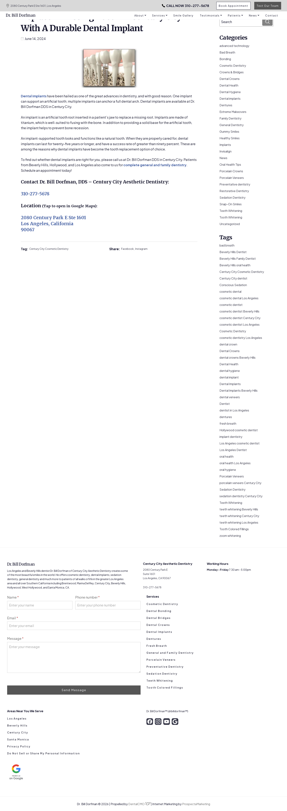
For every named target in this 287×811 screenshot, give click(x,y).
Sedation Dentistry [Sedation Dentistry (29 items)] (232, 489)
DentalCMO (139, 804)
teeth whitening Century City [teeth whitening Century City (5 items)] (239, 516)
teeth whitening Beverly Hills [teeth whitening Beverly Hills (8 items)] (238, 509)
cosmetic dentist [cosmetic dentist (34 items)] (231, 305)
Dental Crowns (229, 79)
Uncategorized (229, 224)
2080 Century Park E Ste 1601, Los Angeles (33, 6)
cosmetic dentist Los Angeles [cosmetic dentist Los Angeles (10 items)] (239, 324)
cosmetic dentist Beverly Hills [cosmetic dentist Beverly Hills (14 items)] (239, 311)
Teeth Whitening (230, 211)
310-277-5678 (185, 6)
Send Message (73, 690)
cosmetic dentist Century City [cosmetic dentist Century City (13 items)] (239, 318)
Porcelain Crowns (231, 171)
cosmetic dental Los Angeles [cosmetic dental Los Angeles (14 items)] (238, 298)
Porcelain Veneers (231, 178)
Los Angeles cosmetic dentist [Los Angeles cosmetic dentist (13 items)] (239, 443)
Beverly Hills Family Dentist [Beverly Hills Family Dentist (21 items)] (237, 258)
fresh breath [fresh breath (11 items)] (227, 423)
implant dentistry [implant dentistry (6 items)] (230, 437)
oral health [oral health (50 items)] (226, 456)
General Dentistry (231, 125)
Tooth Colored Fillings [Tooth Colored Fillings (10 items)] (234, 529)
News (223, 158)
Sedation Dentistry (232, 197)
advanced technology (234, 46)
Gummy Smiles (229, 131)
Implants (225, 145)
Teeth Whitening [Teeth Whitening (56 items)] (230, 503)
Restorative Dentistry (234, 191)
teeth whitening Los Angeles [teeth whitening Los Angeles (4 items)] (238, 522)
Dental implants (33, 96)
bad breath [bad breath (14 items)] (226, 245)
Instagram (141, 248)
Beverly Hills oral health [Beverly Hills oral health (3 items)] (234, 265)
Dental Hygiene (230, 92)
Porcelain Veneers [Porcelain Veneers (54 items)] (231, 476)
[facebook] (149, 721)
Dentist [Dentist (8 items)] (224, 404)
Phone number (87, 597)
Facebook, (128, 248)
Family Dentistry (230, 118)
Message (15, 638)
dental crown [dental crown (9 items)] (228, 344)
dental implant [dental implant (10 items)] (229, 377)
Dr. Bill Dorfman (21, 15)
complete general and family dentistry (155, 165)
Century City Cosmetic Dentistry (49, 248)
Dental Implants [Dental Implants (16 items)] (230, 384)
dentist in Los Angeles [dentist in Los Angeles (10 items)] (234, 410)
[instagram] (158, 721)
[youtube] (166, 721)
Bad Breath (227, 52)
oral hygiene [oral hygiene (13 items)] (227, 470)
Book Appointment (233, 5)
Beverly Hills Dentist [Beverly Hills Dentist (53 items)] (233, 252)
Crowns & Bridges (231, 72)
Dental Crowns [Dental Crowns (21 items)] (229, 351)
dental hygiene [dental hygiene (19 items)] (229, 371)
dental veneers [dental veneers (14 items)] (229, 397)
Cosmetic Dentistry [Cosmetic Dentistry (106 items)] (232, 331)
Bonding (225, 59)
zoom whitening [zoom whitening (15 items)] (230, 536)
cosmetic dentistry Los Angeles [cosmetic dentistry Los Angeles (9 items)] (240, 338)
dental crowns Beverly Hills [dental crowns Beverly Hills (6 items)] (237, 357)
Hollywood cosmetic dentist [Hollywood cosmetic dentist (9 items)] (238, 430)
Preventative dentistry (234, 184)
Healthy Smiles (229, 138)
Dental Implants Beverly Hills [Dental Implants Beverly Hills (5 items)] (238, 390)
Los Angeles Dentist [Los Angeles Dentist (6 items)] (233, 450)
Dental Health (228, 85)
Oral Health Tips (230, 164)
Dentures (225, 105)
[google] (175, 721)
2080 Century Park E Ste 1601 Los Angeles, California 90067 (53, 224)
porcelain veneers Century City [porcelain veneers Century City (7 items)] (240, 483)
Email (12, 618)
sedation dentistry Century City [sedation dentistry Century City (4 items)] (240, 496)
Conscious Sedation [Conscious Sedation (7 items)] (233, 285)
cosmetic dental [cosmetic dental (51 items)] (230, 291)
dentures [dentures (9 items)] (225, 417)
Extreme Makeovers (232, 112)
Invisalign (225, 151)
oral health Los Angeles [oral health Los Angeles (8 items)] (235, 463)
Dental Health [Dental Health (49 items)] (228, 364)
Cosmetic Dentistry (232, 65)
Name (13, 597)
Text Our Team (268, 5)
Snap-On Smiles (230, 204)
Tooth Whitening (230, 217)
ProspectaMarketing (196, 804)
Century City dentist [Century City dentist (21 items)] (233, 278)
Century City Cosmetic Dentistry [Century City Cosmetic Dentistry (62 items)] (241, 272)
